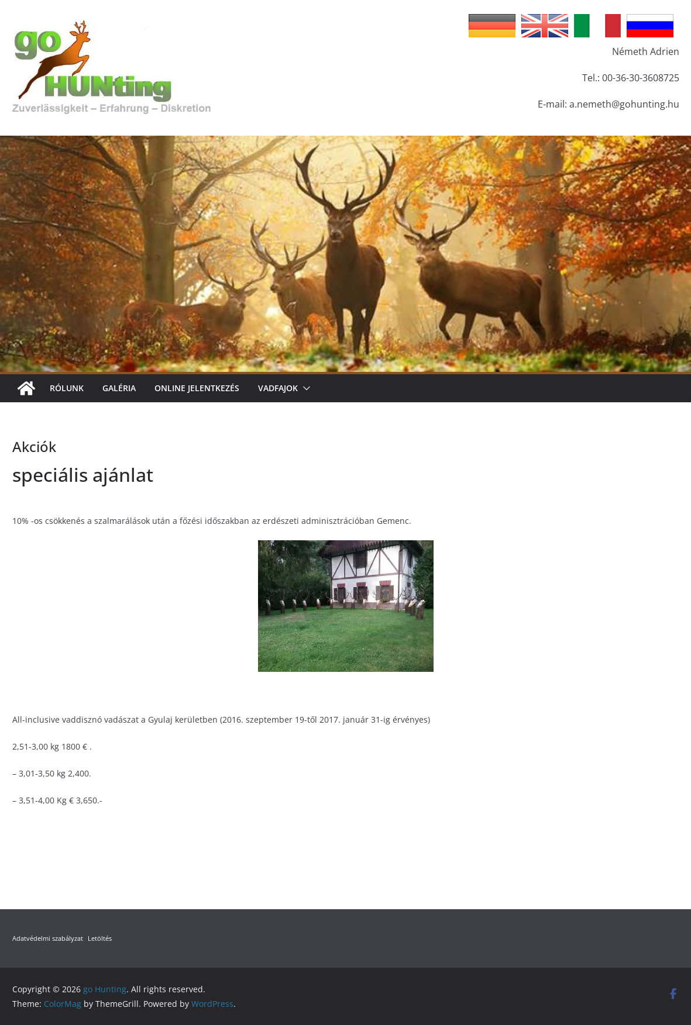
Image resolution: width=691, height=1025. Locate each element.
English (544, 25)
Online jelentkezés (196, 388)
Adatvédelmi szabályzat (47, 938)
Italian (597, 25)
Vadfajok (278, 388)
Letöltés (100, 938)
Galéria (119, 388)
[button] (304, 388)
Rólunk (67, 388)
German (492, 25)
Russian (650, 25)
